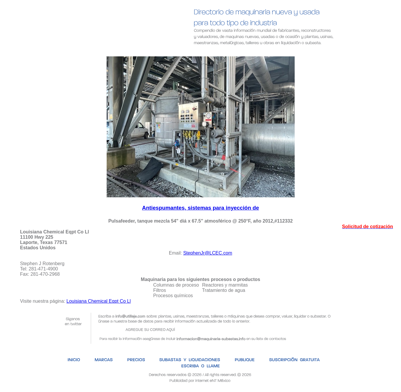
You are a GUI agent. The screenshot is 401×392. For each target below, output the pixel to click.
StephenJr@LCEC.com (207, 252)
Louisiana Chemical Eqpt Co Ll (98, 301)
